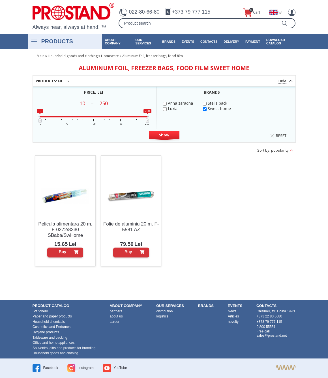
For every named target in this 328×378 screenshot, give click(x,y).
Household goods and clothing (73, 55)
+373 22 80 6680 (269, 316)
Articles (233, 316)
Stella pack (215, 103)
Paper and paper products (52, 316)
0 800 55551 (266, 327)
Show (164, 135)
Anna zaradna (178, 103)
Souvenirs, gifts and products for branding (64, 348)
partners (116, 311)
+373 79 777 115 (191, 12)
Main (40, 55)
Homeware (110, 55)
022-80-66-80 (144, 12)
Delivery (231, 41)
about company (113, 41)
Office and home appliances (54, 343)
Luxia (170, 108)
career (114, 322)
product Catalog (51, 306)
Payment (252, 41)
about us (116, 316)
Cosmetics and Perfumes (51, 327)
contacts (208, 41)
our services (143, 41)
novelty (233, 322)
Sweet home (217, 108)
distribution (164, 311)
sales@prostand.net (272, 336)
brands (168, 41)
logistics (162, 316)
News (232, 311)
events (188, 41)
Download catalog (275, 41)
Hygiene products (46, 332)
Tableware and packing (50, 338)
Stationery (40, 311)
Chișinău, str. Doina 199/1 (276, 311)
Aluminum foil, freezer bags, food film (152, 55)
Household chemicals (49, 322)
